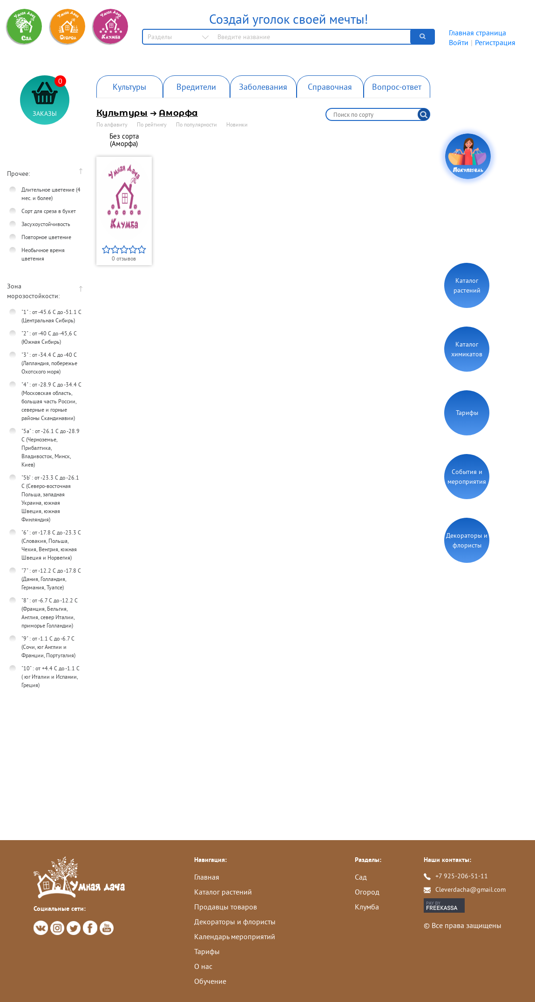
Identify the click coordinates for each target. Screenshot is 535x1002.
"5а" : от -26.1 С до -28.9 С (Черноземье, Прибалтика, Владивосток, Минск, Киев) (50, 448)
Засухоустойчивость (45, 223)
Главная (206, 877)
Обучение (210, 981)
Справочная (330, 86)
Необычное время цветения (43, 254)
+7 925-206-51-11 (461, 876)
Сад (361, 877)
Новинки (237, 124)
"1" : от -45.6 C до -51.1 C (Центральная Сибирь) (51, 316)
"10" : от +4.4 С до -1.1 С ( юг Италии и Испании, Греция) (50, 676)
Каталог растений (467, 285)
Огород (367, 891)
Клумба (367, 906)
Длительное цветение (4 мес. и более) (51, 193)
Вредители (196, 86)
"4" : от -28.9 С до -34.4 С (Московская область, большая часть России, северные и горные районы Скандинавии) (51, 401)
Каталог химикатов (466, 349)
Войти (458, 42)
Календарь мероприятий (234, 936)
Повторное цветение (46, 237)
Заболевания (263, 86)
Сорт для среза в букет (48, 210)
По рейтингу (152, 124)
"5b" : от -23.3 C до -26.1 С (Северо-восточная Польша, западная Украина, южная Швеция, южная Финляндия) (50, 498)
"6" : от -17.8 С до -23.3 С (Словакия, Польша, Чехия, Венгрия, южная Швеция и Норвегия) (51, 545)
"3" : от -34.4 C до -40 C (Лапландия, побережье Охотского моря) (49, 363)
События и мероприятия (466, 477)
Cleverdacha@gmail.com (470, 889)
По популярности (196, 124)
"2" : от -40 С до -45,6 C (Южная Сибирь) (49, 337)
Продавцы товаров (225, 906)
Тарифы (467, 412)
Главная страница (477, 32)
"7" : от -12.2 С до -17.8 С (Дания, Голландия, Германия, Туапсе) (51, 579)
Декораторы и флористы (467, 540)
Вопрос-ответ (396, 86)
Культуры (129, 86)
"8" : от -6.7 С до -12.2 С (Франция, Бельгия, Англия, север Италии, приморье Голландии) (49, 613)
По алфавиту (112, 124)
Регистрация (495, 42)
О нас (203, 966)
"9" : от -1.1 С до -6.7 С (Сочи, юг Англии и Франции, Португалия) (48, 647)
